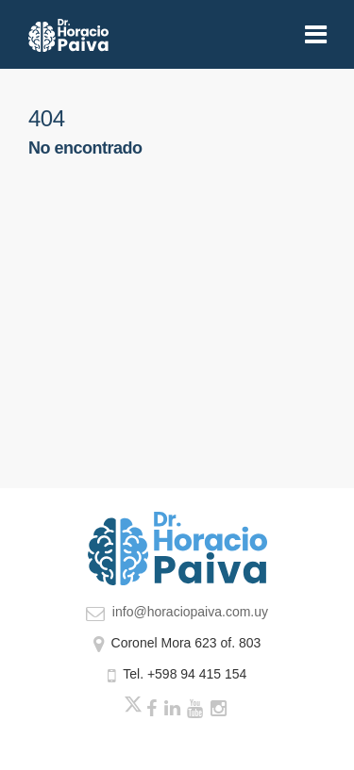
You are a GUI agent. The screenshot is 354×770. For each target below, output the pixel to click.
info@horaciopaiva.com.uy (177, 611)
